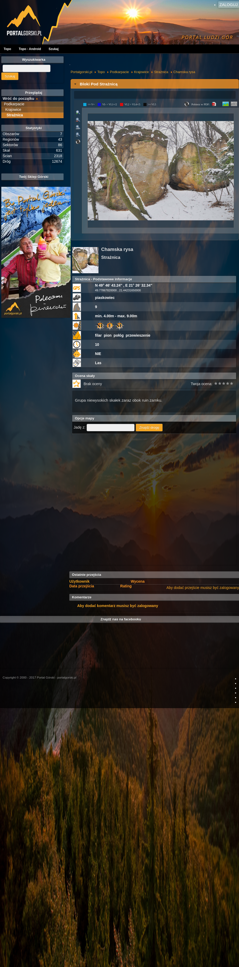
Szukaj (54, 49)
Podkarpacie (119, 72)
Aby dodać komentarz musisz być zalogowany (117, 606)
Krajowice (141, 72)
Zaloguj (229, 4)
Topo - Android (30, 49)
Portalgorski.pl (81, 72)
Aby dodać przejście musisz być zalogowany (203, 588)
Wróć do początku (18, 98)
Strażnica (161, 72)
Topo (7, 49)
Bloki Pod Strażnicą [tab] (95, 84)
